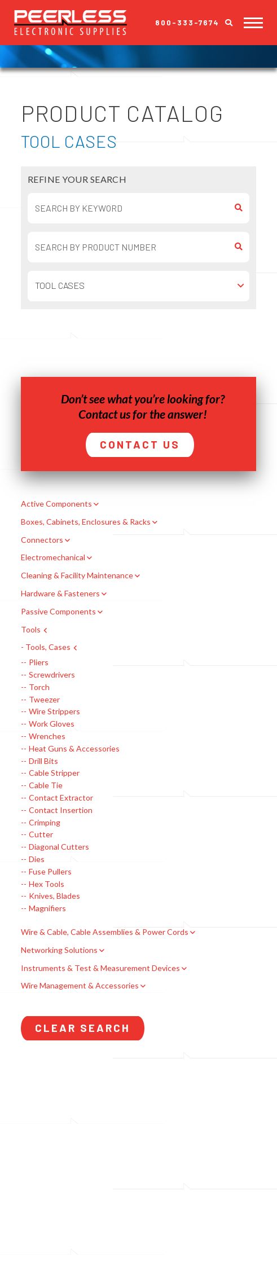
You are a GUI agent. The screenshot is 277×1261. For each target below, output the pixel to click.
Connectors (42, 539)
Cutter (41, 834)
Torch (39, 687)
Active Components (56, 503)
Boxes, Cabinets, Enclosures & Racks (86, 521)
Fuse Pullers (50, 871)
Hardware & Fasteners (60, 593)
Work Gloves (51, 723)
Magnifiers (47, 908)
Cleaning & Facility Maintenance (77, 575)
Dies (37, 859)
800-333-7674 (187, 22)
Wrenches (47, 736)
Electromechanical (53, 557)
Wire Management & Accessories (80, 985)
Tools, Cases (48, 647)
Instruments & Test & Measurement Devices (100, 968)
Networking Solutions (59, 950)
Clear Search (82, 1027)
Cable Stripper (54, 772)
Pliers (39, 662)
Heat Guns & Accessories (74, 748)
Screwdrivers (52, 674)
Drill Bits (43, 761)
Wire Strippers (54, 711)
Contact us (104, 414)
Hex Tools (46, 884)
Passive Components (58, 611)
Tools (31, 629)
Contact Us (140, 444)
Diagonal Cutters (59, 846)
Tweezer (44, 699)
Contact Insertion (61, 810)
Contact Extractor (61, 797)
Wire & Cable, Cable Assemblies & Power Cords (104, 932)
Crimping (44, 822)
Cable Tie (46, 785)
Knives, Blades (54, 895)
